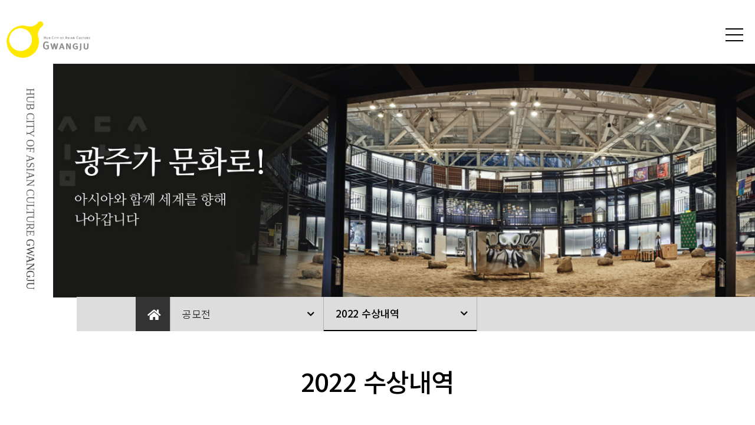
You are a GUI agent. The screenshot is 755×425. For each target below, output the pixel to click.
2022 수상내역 (367, 313)
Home (153, 314)
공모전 (196, 313)
